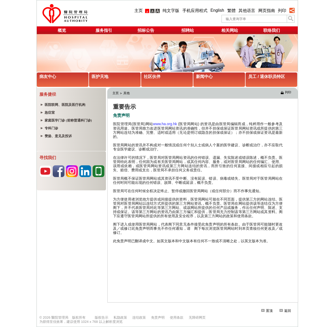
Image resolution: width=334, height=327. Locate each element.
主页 (138, 10)
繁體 (231, 10)
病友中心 (47, 76)
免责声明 (158, 317)
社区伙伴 (152, 76)
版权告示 (101, 317)
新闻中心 (204, 76)
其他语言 (246, 10)
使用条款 (176, 317)
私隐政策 (120, 317)
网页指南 (266, 10)
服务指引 (104, 30)
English (217, 10)
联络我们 (271, 30)
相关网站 (229, 30)
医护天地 (100, 76)
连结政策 (139, 317)
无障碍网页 (197, 317)
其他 (126, 93)
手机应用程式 (194, 10)
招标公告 (146, 30)
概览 (62, 30)
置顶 (267, 311)
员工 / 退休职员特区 (266, 76)
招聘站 (187, 30)
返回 (285, 311)
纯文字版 (171, 10)
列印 (282, 10)
